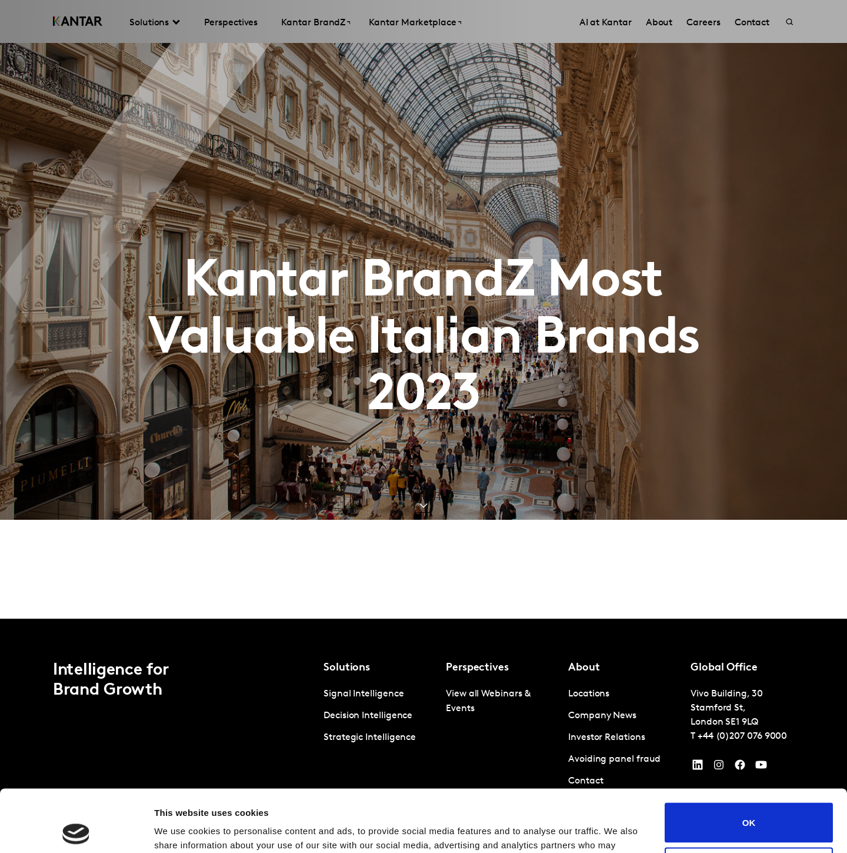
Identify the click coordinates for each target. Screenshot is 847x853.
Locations (588, 694)
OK (749, 760)
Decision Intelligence (368, 716)
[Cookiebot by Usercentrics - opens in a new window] (76, 830)
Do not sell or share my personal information (749, 805)
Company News (602, 716)
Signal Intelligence (364, 694)
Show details (181, 830)
